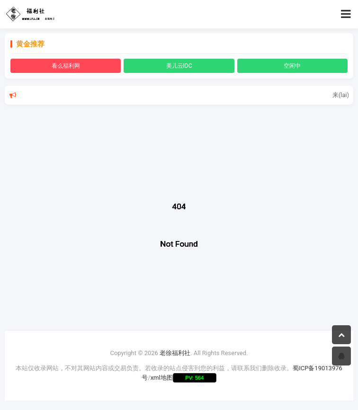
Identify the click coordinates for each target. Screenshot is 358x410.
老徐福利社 (175, 353)
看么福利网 (66, 65)
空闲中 (292, 65)
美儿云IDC (179, 65)
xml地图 (162, 377)
